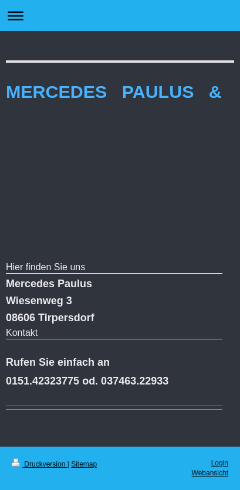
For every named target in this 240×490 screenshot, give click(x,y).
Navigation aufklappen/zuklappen (120, 15)
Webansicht (210, 473)
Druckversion (39, 464)
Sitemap (84, 464)
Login (219, 463)
